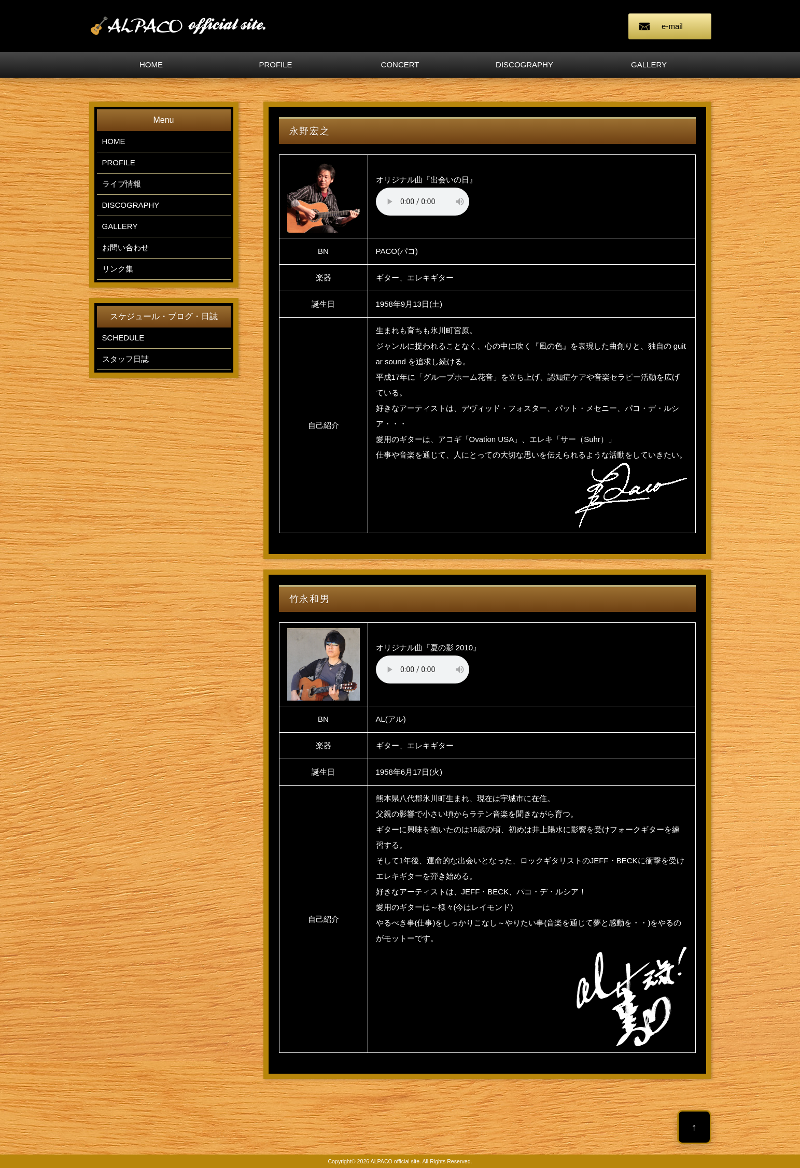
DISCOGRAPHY (524, 64)
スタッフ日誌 (125, 358)
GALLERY (649, 64)
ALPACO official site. (396, 1161)
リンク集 (117, 268)
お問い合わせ (125, 247)
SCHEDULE (123, 337)
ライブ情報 (121, 183)
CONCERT (400, 64)
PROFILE (275, 64)
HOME (151, 64)
